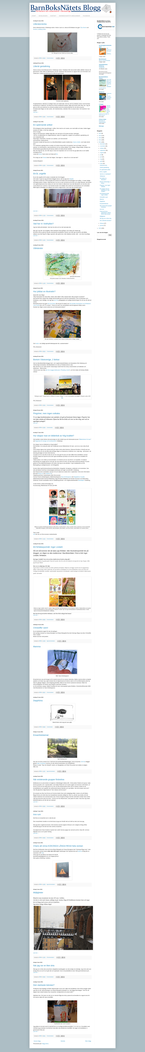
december (102, 144)
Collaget (101, 104)
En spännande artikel (42, 125)
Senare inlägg (37, 1041)
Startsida (63, 1041)
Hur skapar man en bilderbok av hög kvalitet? (53, 436)
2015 (100, 133)
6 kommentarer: (50, 619)
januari (102, 225)
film (57, 154)
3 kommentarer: (50, 165)
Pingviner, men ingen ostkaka (46, 413)
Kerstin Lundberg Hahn (39, 29)
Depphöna (38, 700)
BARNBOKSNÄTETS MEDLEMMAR (69, 16)
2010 (100, 228)
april (101, 161)
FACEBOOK (86, 16)
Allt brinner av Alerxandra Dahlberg (109, 51)
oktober (102, 148)
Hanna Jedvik (76, 142)
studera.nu (49, 473)
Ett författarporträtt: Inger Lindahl (48, 547)
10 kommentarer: (50, 957)
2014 (100, 135)
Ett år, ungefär (39, 173)
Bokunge (101, 126)
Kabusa (80, 851)
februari (102, 223)
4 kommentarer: (50, 283)
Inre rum (37, 814)
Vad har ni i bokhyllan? (43, 224)
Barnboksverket (103, 71)
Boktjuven (101, 92)
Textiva (45, 157)
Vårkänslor (38, 248)
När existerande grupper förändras (48, 779)
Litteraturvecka (40, 24)
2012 (100, 140)
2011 (100, 142)
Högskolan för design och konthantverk (45, 441)
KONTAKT (53, 16)
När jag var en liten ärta (43, 965)
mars (101, 163)
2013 (100, 137)
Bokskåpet (81, 480)
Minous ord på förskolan (104, 60)
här (62, 398)
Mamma (37, 646)
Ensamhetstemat (40, 735)
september (103, 150)
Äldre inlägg (88, 1041)
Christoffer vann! (40, 628)
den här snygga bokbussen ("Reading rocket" (58, 370)
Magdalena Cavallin (79, 477)
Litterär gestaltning (41, 66)
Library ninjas (102, 119)
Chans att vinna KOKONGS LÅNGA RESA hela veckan (58, 846)
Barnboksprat (102, 59)
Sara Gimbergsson (66, 477)
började (71, 179)
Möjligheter (38, 892)
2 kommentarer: (50, 58)
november (102, 146)
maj (101, 159)
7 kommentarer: (50, 351)
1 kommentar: (50, 427)
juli (101, 154)
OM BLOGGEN (43, 16)
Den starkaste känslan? (43, 985)
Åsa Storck (83, 27)
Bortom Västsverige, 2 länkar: (46, 359)
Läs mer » (35, 112)
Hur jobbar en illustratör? (44, 291)
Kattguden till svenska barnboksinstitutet (109, 96)
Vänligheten (101, 67)
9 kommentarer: (50, 240)
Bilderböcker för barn (85, 439)
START (34, 16)
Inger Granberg (41, 763)
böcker (40, 154)
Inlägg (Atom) (45, 1043)
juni (101, 157)
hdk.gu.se (40, 473)
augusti (102, 152)
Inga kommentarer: (51, 641)
